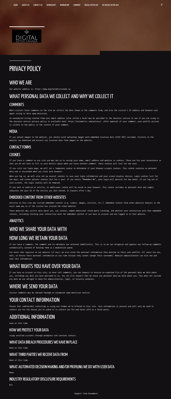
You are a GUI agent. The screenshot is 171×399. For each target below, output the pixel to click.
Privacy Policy (25, 69)
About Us (25, 5)
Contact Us (37, 5)
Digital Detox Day (91, 5)
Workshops (51, 5)
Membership (64, 5)
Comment (76, 5)
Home (16, 5)
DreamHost (93, 393)
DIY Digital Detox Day (110, 5)
